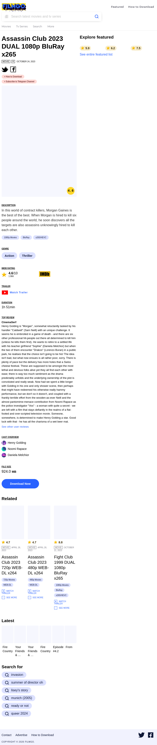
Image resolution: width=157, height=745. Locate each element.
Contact (6, 735)
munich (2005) (18, 698)
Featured (117, 7)
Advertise (21, 735)
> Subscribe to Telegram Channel (19, 81)
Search (37, 26)
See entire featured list (96, 54)
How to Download (141, 7)
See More (9, 597)
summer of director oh (24, 682)
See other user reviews (15, 426)
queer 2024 (16, 714)
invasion (14, 675)
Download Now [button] (20, 483)
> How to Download (13, 77)
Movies (6, 26)
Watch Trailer (15, 292)
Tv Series (22, 26)
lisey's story (16, 690)
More (50, 26)
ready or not (17, 706)
